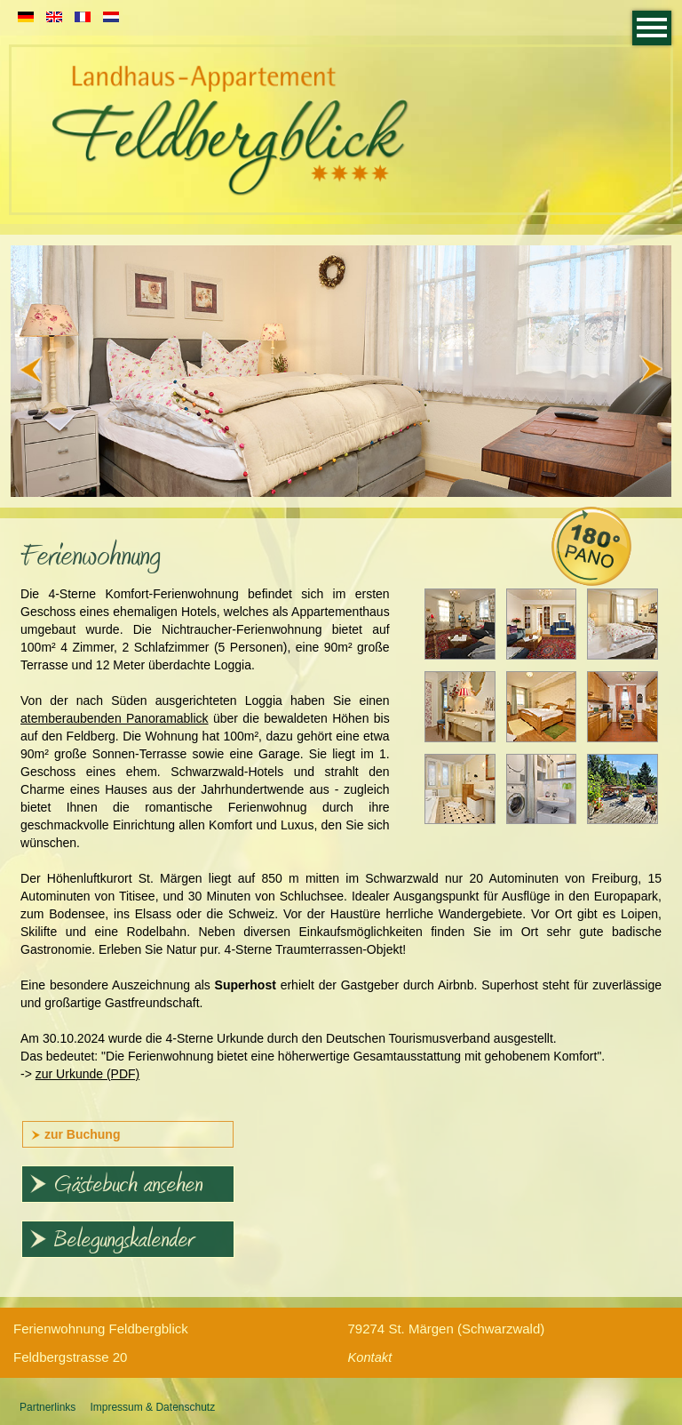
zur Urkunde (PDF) (87, 1074)
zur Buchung (75, 1134)
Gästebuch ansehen (115, 1185)
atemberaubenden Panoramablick (114, 718)
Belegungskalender (111, 1240)
